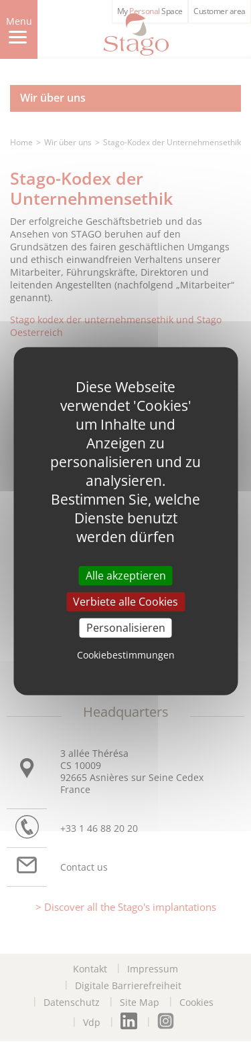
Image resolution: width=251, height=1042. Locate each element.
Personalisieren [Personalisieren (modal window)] (125, 627)
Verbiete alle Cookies (125, 601)
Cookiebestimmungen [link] (126, 654)
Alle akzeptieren (126, 575)
